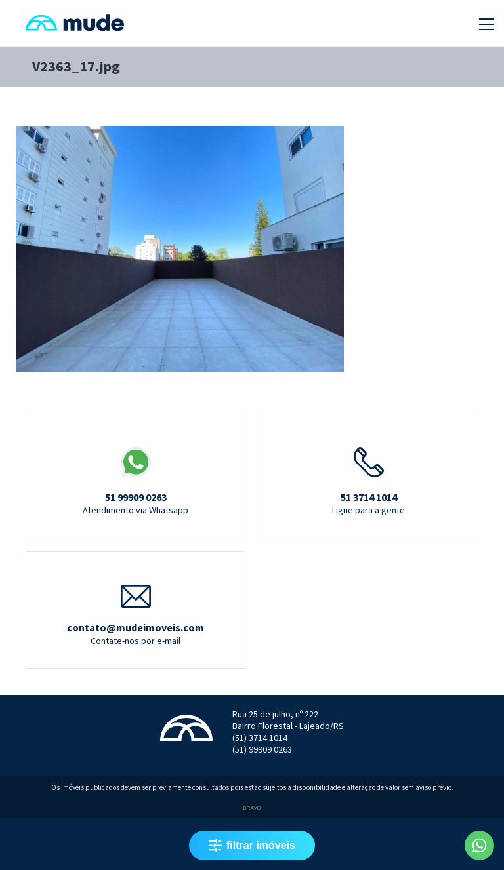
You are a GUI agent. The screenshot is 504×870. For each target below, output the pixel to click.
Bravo (252, 808)
